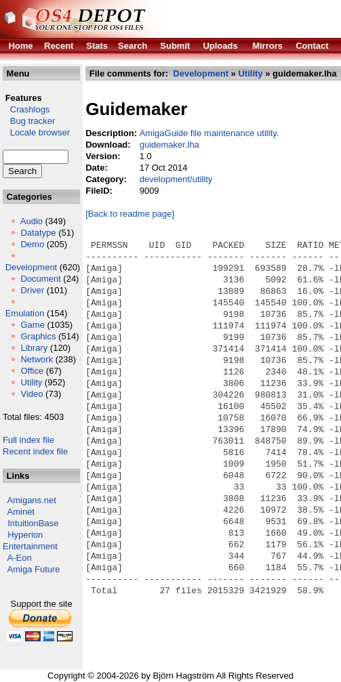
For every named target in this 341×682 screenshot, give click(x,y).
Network (36, 359)
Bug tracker (29, 121)
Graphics (38, 336)
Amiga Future (33, 569)
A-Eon (19, 558)
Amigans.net (31, 500)
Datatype (38, 233)
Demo (32, 244)
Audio (31, 221)
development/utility (176, 179)
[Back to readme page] (129, 214)
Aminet (21, 512)
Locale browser (36, 132)
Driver (32, 290)
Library (33, 348)
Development (31, 267)
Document (40, 279)
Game (32, 325)
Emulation (25, 313)
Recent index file (35, 451)
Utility (31, 382)
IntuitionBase (32, 523)
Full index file (28, 440)
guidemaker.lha (169, 145)
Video (31, 394)
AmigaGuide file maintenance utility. (209, 133)
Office (31, 371)
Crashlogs (26, 109)
